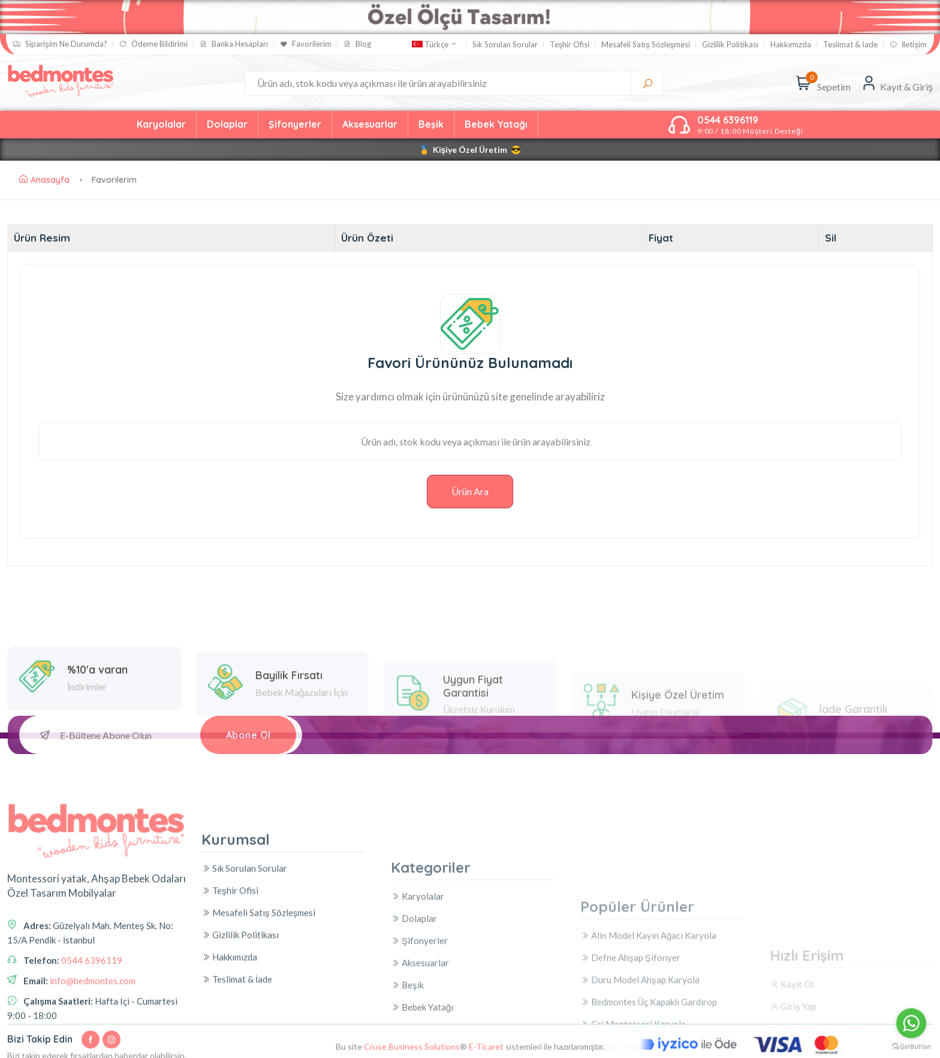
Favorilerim (306, 44)
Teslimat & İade (850, 45)
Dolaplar (227, 124)
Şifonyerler (295, 124)
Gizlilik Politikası (730, 45)
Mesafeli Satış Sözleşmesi (645, 45)
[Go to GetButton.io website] (911, 1046)
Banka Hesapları (234, 44)
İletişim (908, 45)
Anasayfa (44, 179)
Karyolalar (161, 124)
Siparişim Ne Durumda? (60, 44)
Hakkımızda (790, 45)
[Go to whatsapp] (911, 1023)
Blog (357, 44)
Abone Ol (248, 735)
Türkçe (434, 44)
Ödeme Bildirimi (153, 44)
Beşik (431, 124)
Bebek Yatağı (496, 124)
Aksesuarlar (369, 124)
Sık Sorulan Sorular (505, 45)
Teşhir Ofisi (570, 45)
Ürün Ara (470, 491)
